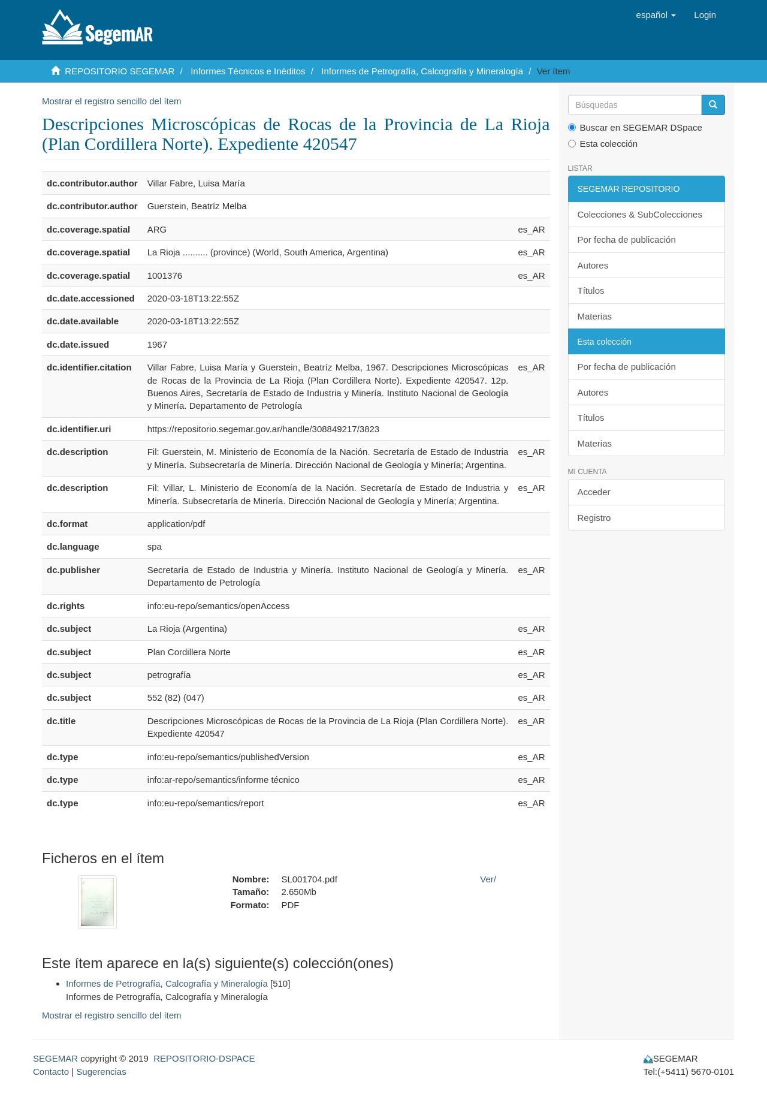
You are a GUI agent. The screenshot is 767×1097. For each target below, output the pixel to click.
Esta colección (603, 143)
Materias (595, 316)
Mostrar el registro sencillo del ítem (112, 101)
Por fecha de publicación (627, 239)
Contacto (51, 1071)
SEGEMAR (55, 1058)
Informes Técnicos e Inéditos (248, 71)
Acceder (594, 492)
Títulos (591, 290)
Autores (593, 265)
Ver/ (488, 879)
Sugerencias (101, 1071)
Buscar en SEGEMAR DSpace (635, 127)
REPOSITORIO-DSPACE (204, 1058)
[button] (656, 15)
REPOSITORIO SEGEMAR (119, 71)
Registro (594, 518)
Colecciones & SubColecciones (640, 214)
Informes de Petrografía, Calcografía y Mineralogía (422, 71)
